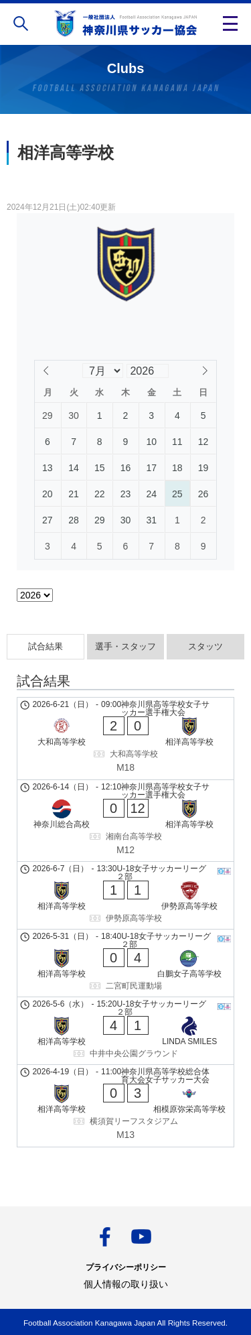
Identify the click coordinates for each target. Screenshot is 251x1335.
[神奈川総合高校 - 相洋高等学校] (125, 821)
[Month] (102, 370)
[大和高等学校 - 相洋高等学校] (125, 738)
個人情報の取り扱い (126, 1284)
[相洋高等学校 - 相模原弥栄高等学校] (125, 1106)
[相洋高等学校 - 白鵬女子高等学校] (125, 963)
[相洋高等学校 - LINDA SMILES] (125, 1030)
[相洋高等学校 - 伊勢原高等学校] (125, 895)
